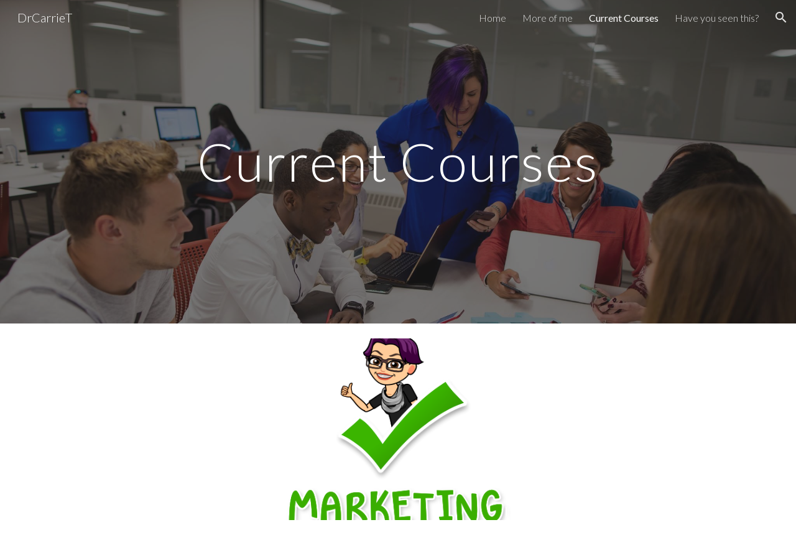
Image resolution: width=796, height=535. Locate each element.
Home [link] (492, 18)
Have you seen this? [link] (717, 18)
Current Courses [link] (624, 18)
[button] (781, 17)
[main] (398, 161)
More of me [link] (547, 18)
